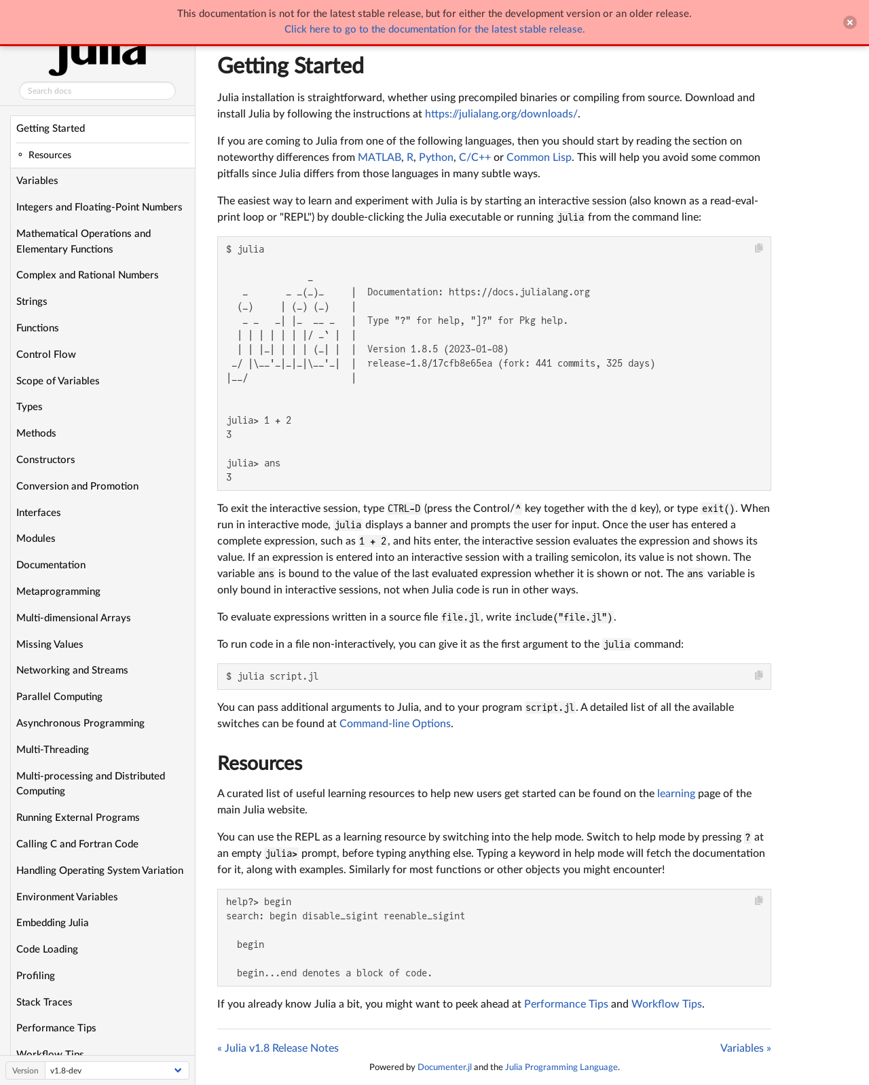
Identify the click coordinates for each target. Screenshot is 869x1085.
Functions (37, 328)
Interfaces (38, 513)
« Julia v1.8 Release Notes (278, 1048)
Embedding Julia (52, 923)
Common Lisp (539, 157)
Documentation (51, 565)
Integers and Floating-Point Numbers (99, 207)
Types (29, 407)
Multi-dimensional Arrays (73, 618)
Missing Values (50, 645)
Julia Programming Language (561, 1067)
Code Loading (47, 949)
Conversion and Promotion (77, 486)
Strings (32, 302)
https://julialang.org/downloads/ (501, 114)
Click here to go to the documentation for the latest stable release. (434, 29)
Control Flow (46, 355)
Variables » (745, 1048)
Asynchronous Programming (80, 723)
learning (676, 793)
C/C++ (475, 157)
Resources (259, 763)
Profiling (35, 976)
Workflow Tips (666, 1004)
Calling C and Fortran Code (77, 844)
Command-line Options (395, 723)
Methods (36, 433)
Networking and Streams (72, 670)
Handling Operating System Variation (99, 871)
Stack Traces (44, 1002)
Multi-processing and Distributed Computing (90, 784)
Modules (36, 539)
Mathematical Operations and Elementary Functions (83, 242)
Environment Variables (67, 897)
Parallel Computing (59, 697)
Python (436, 157)
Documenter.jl (445, 1067)
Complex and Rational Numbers (87, 275)
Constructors (45, 460)
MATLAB (379, 157)
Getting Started (50, 129)
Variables (37, 181)
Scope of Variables (58, 381)
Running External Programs (78, 818)
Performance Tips (56, 1028)
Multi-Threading (52, 750)
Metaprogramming (58, 592)
